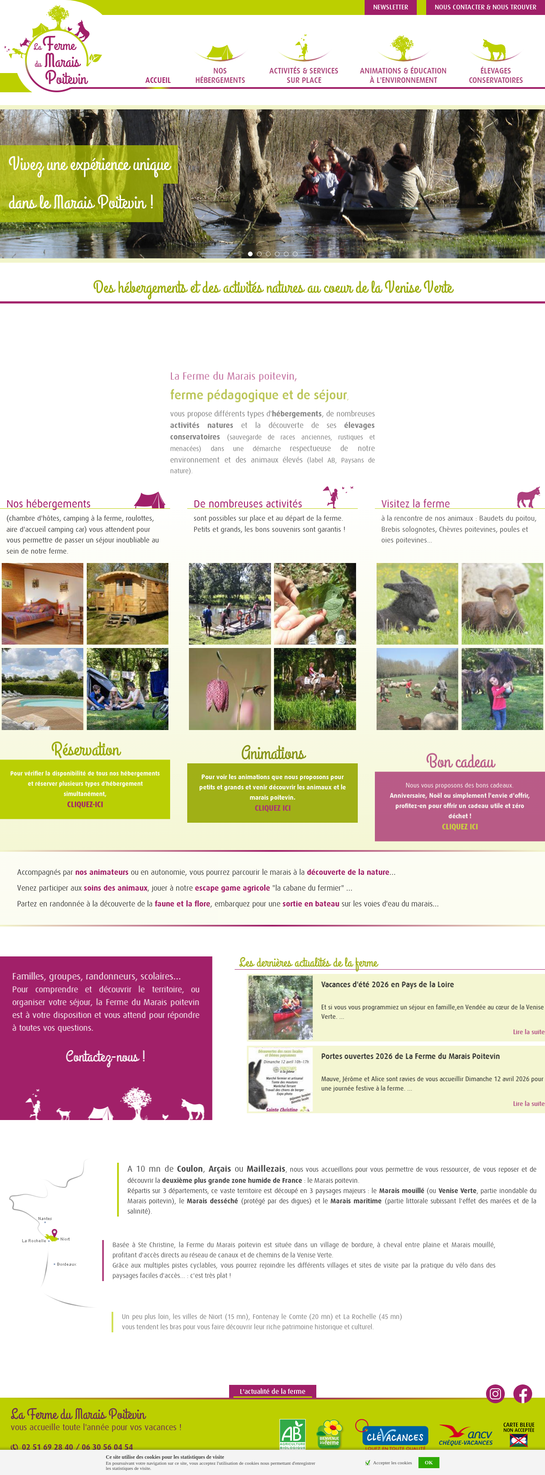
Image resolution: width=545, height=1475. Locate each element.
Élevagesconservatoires (496, 76)
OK (429, 1463)
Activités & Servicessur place (304, 76)
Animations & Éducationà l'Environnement (403, 76)
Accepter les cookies (392, 1462)
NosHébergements (220, 76)
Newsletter (390, 7)
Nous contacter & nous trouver (485, 7)
